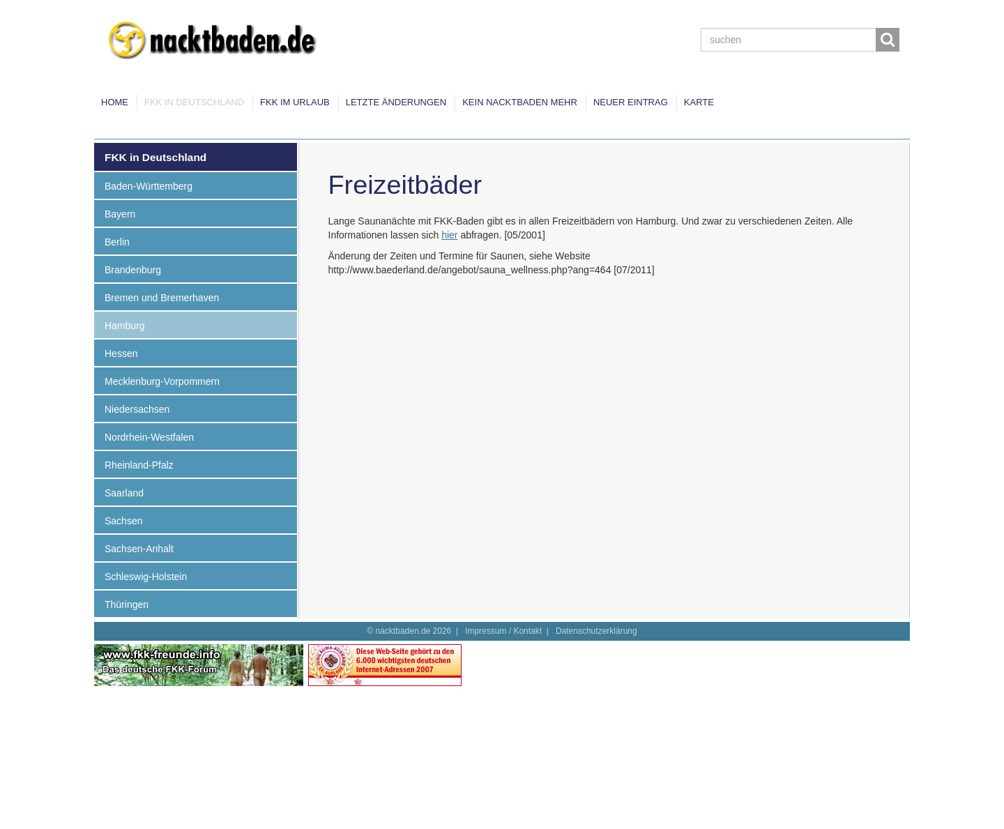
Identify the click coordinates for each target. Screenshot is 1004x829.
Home (114, 102)
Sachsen (123, 520)
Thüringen (127, 604)
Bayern (120, 214)
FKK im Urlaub (295, 102)
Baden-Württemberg (148, 186)
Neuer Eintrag (630, 102)
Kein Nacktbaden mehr (519, 102)
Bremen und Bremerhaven (162, 297)
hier (449, 235)
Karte (699, 102)
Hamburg (125, 325)
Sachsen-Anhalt (139, 548)
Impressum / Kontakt (503, 631)
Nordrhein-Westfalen (149, 437)
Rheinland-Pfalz (139, 465)
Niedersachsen (137, 409)
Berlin (117, 242)
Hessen (121, 353)
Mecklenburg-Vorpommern (162, 381)
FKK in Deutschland (194, 102)
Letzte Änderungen (396, 102)
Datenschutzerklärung (596, 631)
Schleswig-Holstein (146, 576)
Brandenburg (133, 269)
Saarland (124, 493)
